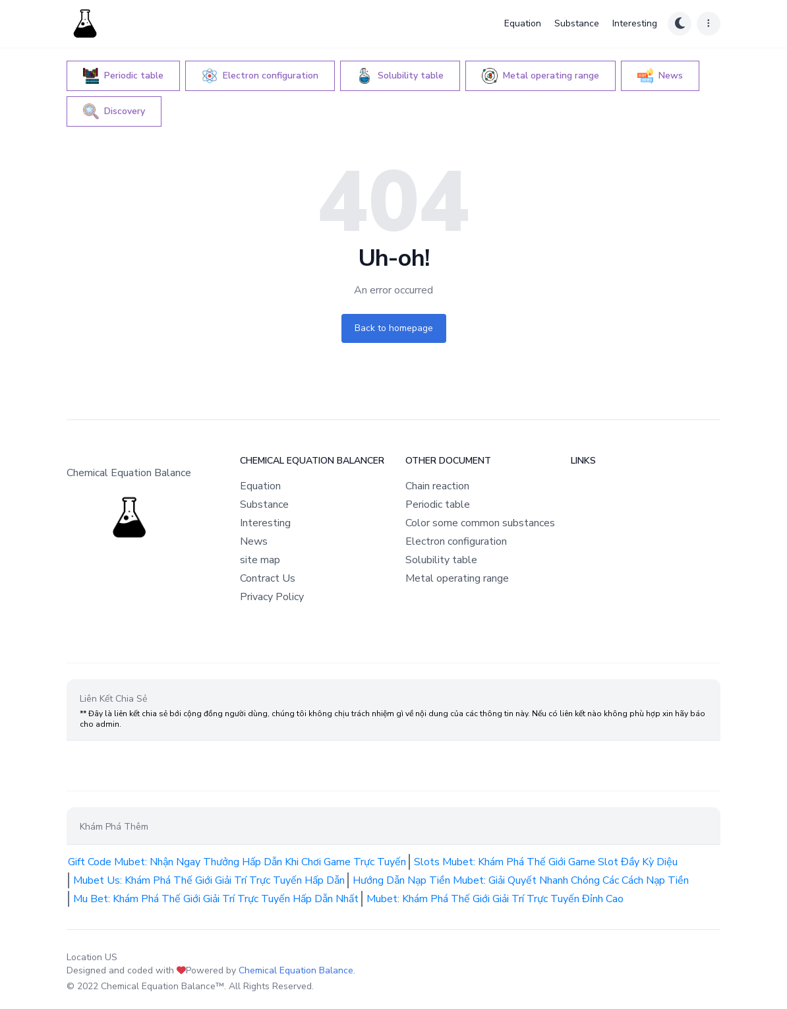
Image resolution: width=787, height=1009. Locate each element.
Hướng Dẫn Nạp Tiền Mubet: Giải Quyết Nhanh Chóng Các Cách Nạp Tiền (521, 880)
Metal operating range (457, 578)
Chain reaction (437, 486)
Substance (576, 23)
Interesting (634, 23)
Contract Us (267, 578)
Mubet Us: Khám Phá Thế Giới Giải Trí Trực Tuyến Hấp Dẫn (209, 880)
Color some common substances (480, 523)
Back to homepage (394, 328)
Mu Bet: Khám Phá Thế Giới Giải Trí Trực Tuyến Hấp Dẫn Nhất (216, 899)
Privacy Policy (272, 597)
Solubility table (441, 560)
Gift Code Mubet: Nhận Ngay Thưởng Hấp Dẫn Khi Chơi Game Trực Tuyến (237, 862)
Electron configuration (456, 541)
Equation (522, 23)
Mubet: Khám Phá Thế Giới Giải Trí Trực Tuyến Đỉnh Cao (495, 899)
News (254, 541)
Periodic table (437, 504)
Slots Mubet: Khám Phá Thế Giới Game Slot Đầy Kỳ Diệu (546, 862)
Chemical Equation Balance (296, 970)
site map (260, 560)
